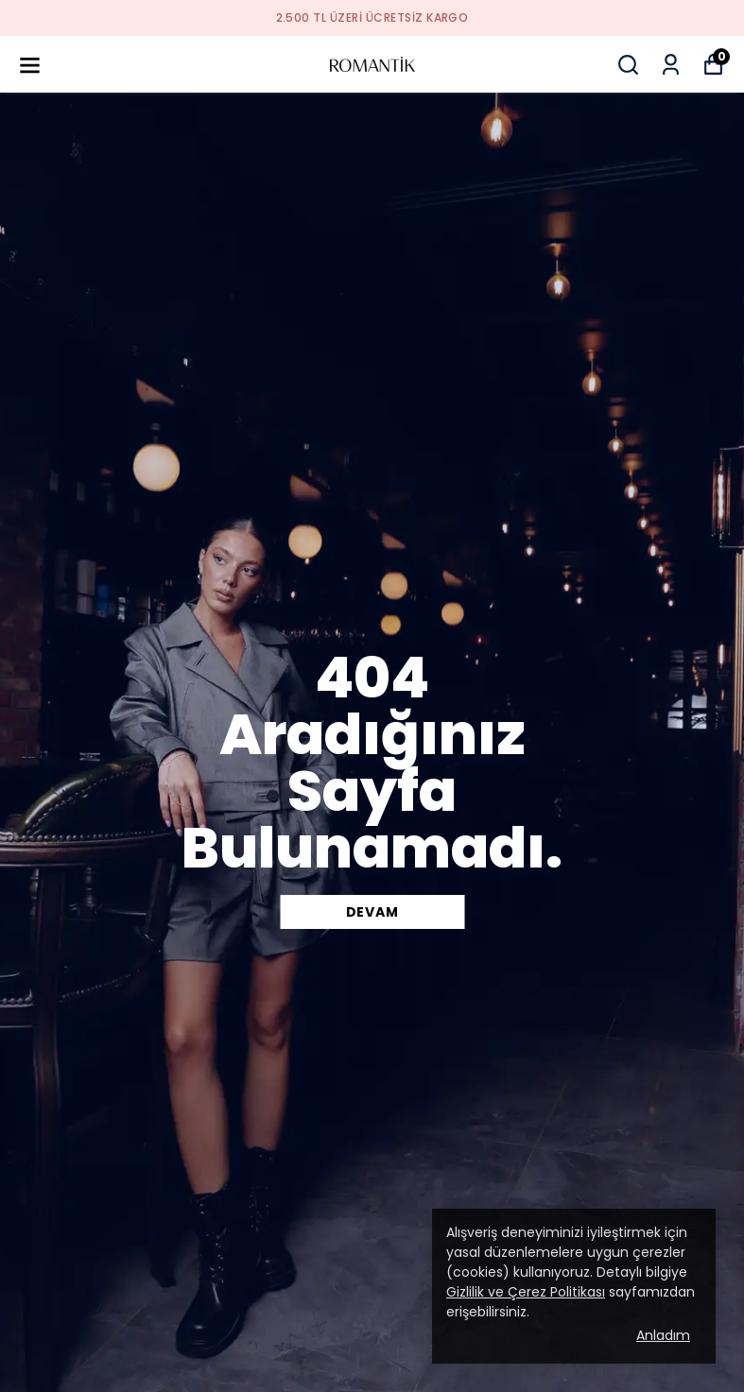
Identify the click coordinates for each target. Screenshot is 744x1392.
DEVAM (372, 911)
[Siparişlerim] (671, 65)
